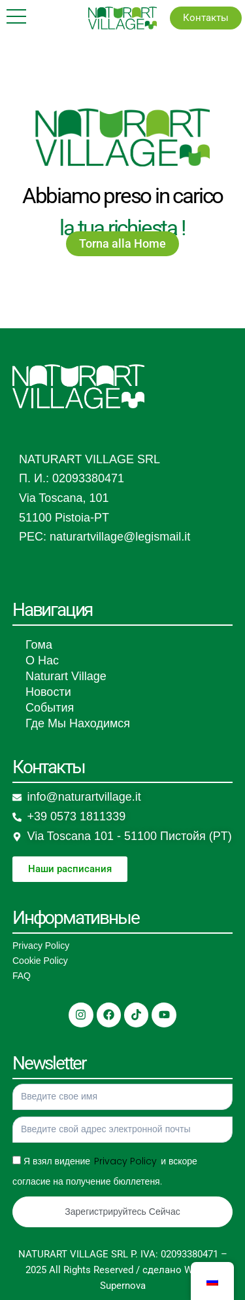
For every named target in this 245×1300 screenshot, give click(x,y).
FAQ (21, 975)
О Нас (42, 660)
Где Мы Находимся (77, 723)
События (49, 707)
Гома (38, 644)
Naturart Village (65, 676)
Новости (48, 691)
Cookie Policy (40, 960)
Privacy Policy (40, 945)
